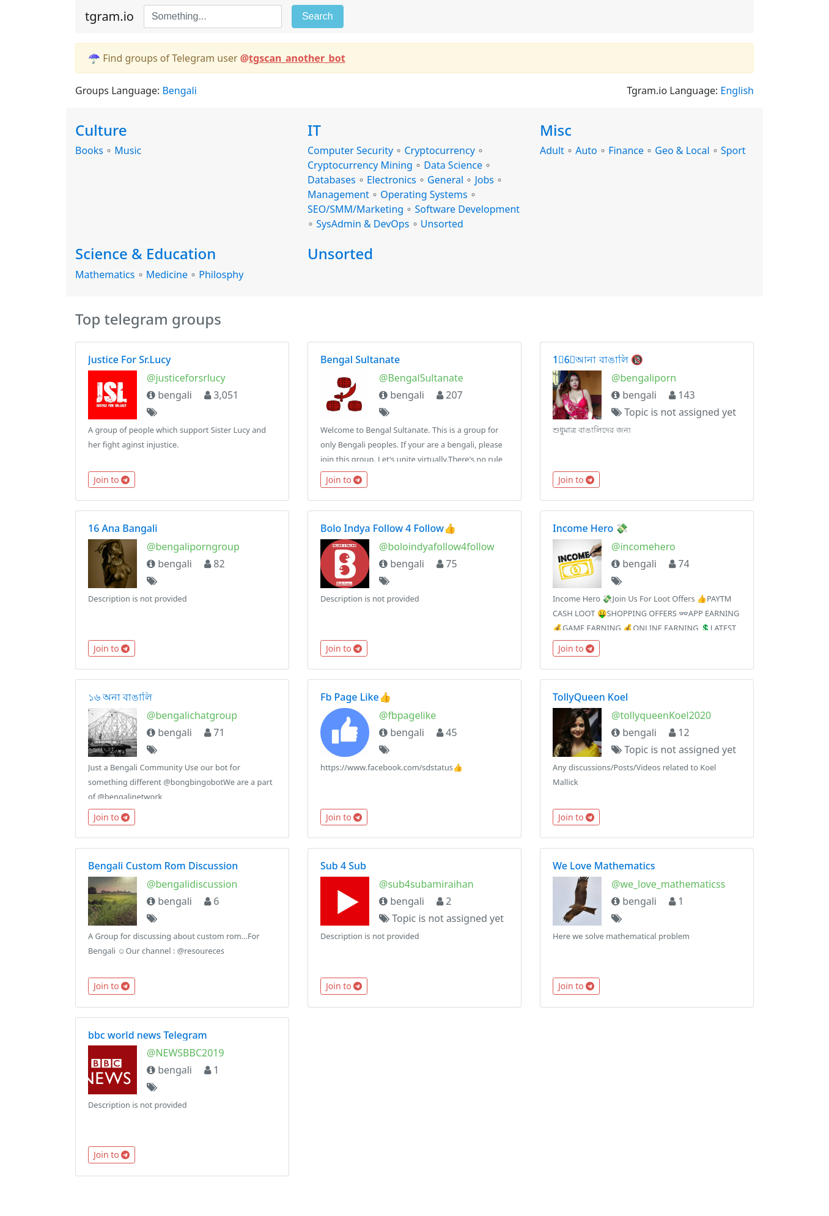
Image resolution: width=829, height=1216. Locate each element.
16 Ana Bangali (123, 528)
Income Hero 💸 (590, 528)
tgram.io (109, 16)
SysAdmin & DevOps (362, 223)
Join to (112, 479)
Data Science (453, 165)
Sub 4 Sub (343, 865)
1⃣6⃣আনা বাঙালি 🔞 (598, 359)
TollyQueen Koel (590, 697)
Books (89, 150)
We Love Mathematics (604, 865)
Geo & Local (682, 150)
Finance (626, 150)
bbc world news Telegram (147, 1035)
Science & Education (145, 253)
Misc (556, 130)
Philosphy (221, 274)
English (737, 90)
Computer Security (350, 150)
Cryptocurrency (439, 150)
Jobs (484, 179)
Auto (586, 150)
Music (127, 150)
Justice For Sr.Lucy (129, 359)
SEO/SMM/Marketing (355, 209)
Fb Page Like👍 (355, 697)
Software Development (467, 209)
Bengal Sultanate (360, 359)
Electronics (391, 179)
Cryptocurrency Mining (360, 165)
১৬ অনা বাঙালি (120, 697)
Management (338, 194)
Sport (733, 150)
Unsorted (442, 223)
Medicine (167, 274)
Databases (332, 179)
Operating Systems (423, 194)
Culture (101, 130)
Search (317, 16)
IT (314, 130)
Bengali (179, 90)
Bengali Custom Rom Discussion (163, 865)
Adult (552, 150)
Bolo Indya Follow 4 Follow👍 (388, 528)
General (445, 179)
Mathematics (104, 274)
